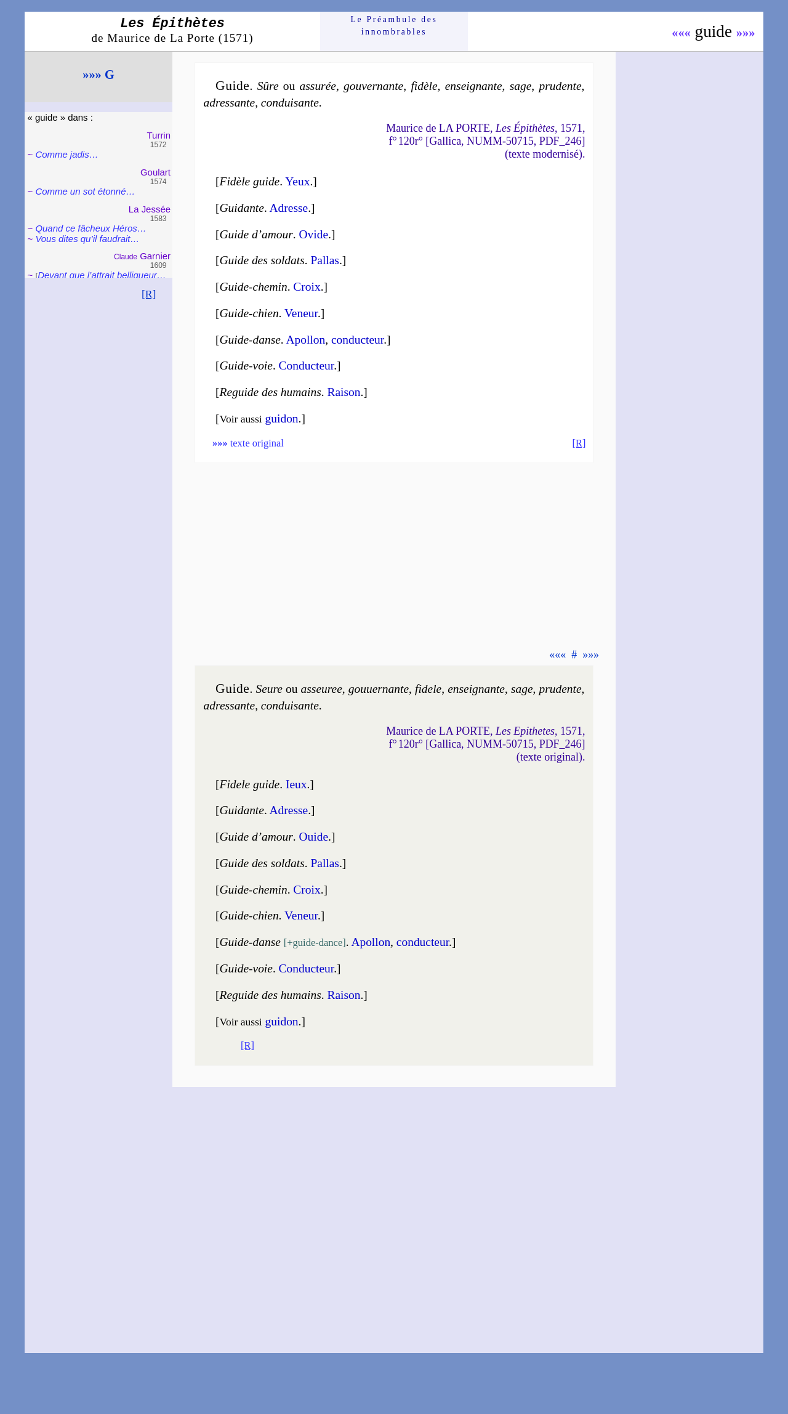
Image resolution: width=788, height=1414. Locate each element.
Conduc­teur (306, 365)
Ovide (314, 234)
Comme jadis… (66, 154)
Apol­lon (306, 339)
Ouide (314, 836)
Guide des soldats (262, 260)
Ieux (296, 784)
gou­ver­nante (373, 85)
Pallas (324, 260)
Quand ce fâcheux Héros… (90, 228)
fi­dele (428, 688)
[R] (149, 294)
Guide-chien (249, 313)
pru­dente (560, 85)
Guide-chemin (253, 286)
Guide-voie (246, 365)
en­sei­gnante (473, 85)
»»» (745, 32)
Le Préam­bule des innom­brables (394, 25)
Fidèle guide (250, 181)
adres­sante (229, 102)
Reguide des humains (270, 392)
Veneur (301, 313)
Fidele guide (250, 784)
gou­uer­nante (378, 688)
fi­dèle (424, 85)
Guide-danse (250, 339)
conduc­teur (357, 339)
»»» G (98, 74)
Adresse (289, 207)
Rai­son (343, 392)
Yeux (297, 181)
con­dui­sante (290, 102)
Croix (306, 286)
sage (521, 85)
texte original (248, 443)
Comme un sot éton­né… (85, 191)
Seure (269, 688)
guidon (282, 418)
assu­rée (318, 85)
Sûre (268, 85)
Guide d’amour (256, 234)
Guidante (242, 207)
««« (681, 32)
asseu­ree (321, 688)
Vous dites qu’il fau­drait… (87, 238)
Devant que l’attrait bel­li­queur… (102, 275)
